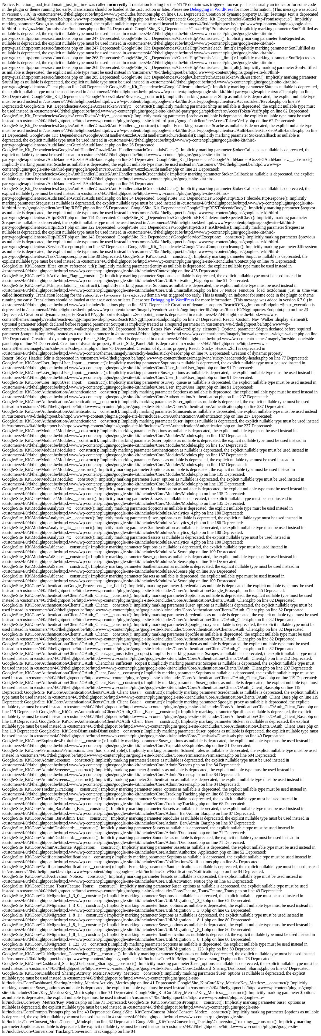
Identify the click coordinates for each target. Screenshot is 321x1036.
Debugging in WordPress (211, 9)
